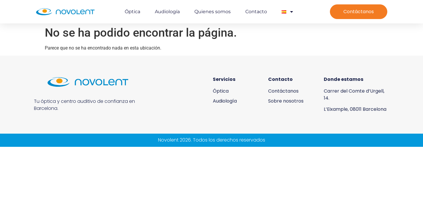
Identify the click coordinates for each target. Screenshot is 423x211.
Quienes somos (212, 11)
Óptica (132, 11)
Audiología (167, 11)
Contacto (256, 11)
